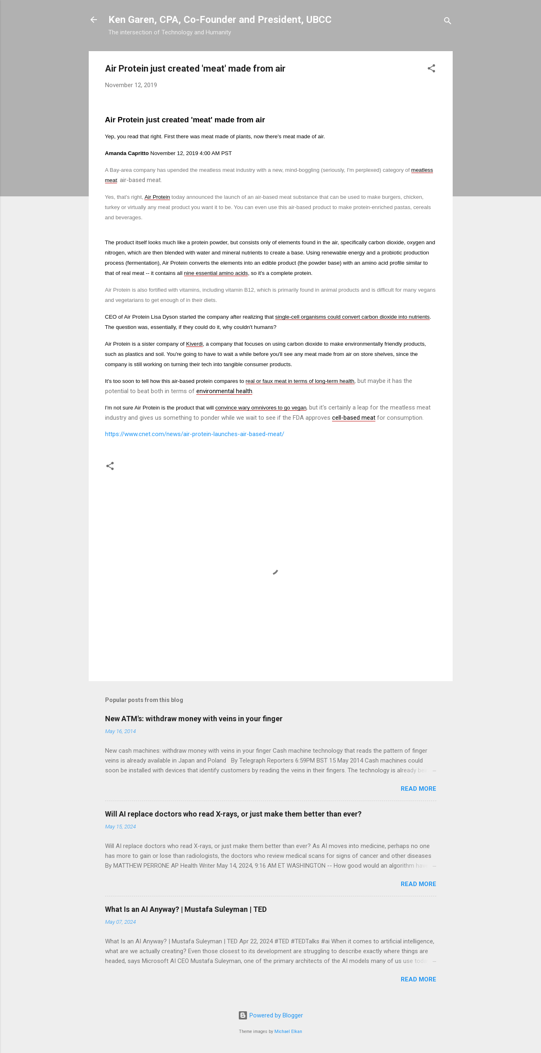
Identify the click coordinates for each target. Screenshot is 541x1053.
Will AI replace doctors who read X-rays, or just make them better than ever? (233, 814)
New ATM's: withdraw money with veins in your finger (194, 718)
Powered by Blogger (270, 1015)
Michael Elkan (288, 1031)
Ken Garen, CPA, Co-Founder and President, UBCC (220, 19)
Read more (418, 788)
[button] (431, 69)
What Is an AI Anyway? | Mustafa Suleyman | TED (186, 909)
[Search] (448, 22)
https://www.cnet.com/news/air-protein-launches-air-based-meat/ (194, 434)
